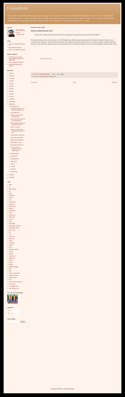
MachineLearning (13, 249)
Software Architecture (14, 273)
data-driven (12, 204)
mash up (11, 251)
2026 (10, 73)
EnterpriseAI (12, 210)
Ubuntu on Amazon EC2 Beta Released (16, 115)
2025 (10, 76)
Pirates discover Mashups (16, 137)
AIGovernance (12, 189)
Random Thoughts (44, 76)
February (13, 171)
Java (10, 234)
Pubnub (11, 264)
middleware (12, 258)
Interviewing (12, 230)
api (9, 191)
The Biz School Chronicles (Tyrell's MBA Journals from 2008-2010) (16, 58)
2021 (10, 83)
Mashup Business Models (16, 140)
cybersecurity (12, 202)
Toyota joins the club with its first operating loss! (17, 119)
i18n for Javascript (15, 127)
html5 (10, 221)
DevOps (11, 208)
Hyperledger (12, 223)
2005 (10, 177)
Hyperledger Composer (15, 225)
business (37, 76)
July (12, 164)
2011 (10, 96)
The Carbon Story (14, 112)
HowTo (11, 219)
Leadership (11, 243)
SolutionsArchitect (13, 275)
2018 (10, 88)
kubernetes (11, 238)
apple (10, 193)
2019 (10, 86)
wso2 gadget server (14, 286)
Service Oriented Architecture (16, 62)
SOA (10, 271)
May (12, 169)
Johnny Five (12, 236)
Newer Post (34, 82)
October (13, 156)
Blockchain (12, 195)
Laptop (10, 240)
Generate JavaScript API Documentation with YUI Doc (17, 131)
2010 (10, 99)
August (13, 161)
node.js (10, 260)
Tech (10, 279)
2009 (10, 101)
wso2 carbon (12, 284)
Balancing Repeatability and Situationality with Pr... (17, 123)
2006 (10, 174)
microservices (12, 256)
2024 (10, 78)
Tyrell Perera (21, 30)
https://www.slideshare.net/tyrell (17, 49)
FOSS (10, 212)
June (12, 166)
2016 (10, 91)
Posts (10, 310)
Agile (10, 184)
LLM (10, 247)
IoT (10, 232)
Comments (11, 313)
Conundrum (17, 8)
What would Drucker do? (16, 145)
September (13, 159)
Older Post (114, 82)
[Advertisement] (16, 352)
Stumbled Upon (52, 76)
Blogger (72, 389)
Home (74, 82)
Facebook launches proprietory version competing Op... (16, 149)
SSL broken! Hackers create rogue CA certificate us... (17, 109)
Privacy (11, 262)
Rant (10, 269)
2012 (10, 94)
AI (9, 187)
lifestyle (11, 245)
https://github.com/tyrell (15, 47)
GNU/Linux (12, 217)
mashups (11, 253)
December (13, 106)
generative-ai (12, 215)
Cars (10, 199)
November (13, 153)
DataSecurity (12, 206)
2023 (10, 81)
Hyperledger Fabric (14, 228)
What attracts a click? (15, 142)
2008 (10, 104)
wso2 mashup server (14, 288)
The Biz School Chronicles (17, 135)
